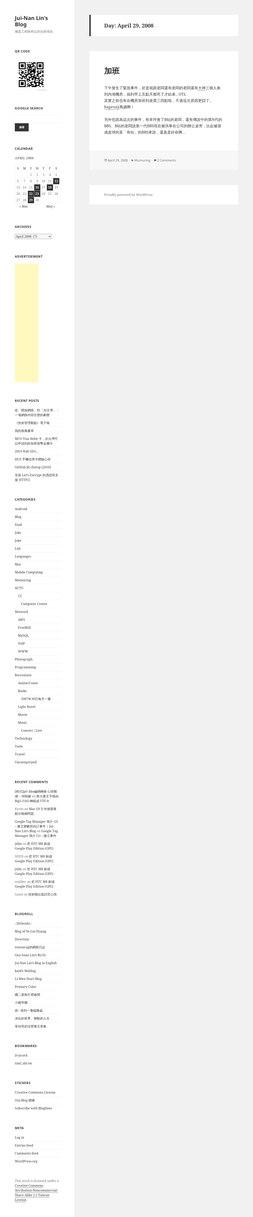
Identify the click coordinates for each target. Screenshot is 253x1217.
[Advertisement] (27, 323)
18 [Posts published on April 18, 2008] (50, 187)
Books (22, 691)
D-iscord (21, 1055)
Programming (25, 667)
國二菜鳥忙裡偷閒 (27, 994)
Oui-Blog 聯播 (25, 1100)
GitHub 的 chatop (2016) (33, 467)
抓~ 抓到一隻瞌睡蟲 (29, 1010)
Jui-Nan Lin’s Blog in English (36, 963)
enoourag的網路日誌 (30, 947)
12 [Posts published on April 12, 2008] (56, 181)
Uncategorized (26, 762)
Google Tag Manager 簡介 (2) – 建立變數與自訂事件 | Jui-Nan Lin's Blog (36, 826)
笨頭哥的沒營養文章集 (30, 1026)
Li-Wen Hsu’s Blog (28, 979)
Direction (22, 939)
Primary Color (25, 987)
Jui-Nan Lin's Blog (31, 21)
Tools (19, 746)
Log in (19, 1137)
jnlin (18, 843)
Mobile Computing (29, 572)
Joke (18, 540)
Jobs (18, 532)
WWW (23, 651)
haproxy (111, 106)
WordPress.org (26, 1161)
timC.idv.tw (23, 1063)
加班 (112, 70)
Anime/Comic (28, 683)
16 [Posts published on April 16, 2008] (37, 187)
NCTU (19, 588)
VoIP (21, 643)
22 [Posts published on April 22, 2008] (31, 194)
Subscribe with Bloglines (33, 1108)
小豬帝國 (21, 1002)
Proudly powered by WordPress (128, 195)
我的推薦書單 (24, 431)
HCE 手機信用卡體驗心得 (33, 459)
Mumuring (23, 580)
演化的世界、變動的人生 (32, 1018)
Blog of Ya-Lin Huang (30, 931)
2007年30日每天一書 (36, 699)
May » (50, 206)
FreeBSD (24, 627)
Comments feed (26, 1153)
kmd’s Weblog (25, 971)
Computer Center (34, 604)
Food (18, 525)
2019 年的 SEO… (27, 451)
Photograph (24, 659)
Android (21, 509)
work (26, 1181)
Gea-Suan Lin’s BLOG (30, 955)
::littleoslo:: (23, 923)
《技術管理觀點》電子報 (32, 423)
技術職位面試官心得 (42, 894)
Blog (18, 517)
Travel (20, 754)
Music (22, 722)
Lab (18, 548)
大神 (202, 87)
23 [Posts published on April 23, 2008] (37, 194)
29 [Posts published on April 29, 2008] (31, 200)
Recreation (23, 675)
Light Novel (26, 707)
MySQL (23, 635)
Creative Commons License (35, 1092)
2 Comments (166, 160)
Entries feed (24, 1145)
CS (20, 596)
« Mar (23, 206)
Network (21, 612)
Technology (23, 738)
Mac (18, 564)
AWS (21, 620)
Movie (22, 714)
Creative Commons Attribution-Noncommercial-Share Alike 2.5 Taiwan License (36, 1192)
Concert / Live (31, 730)
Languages (23, 556)
